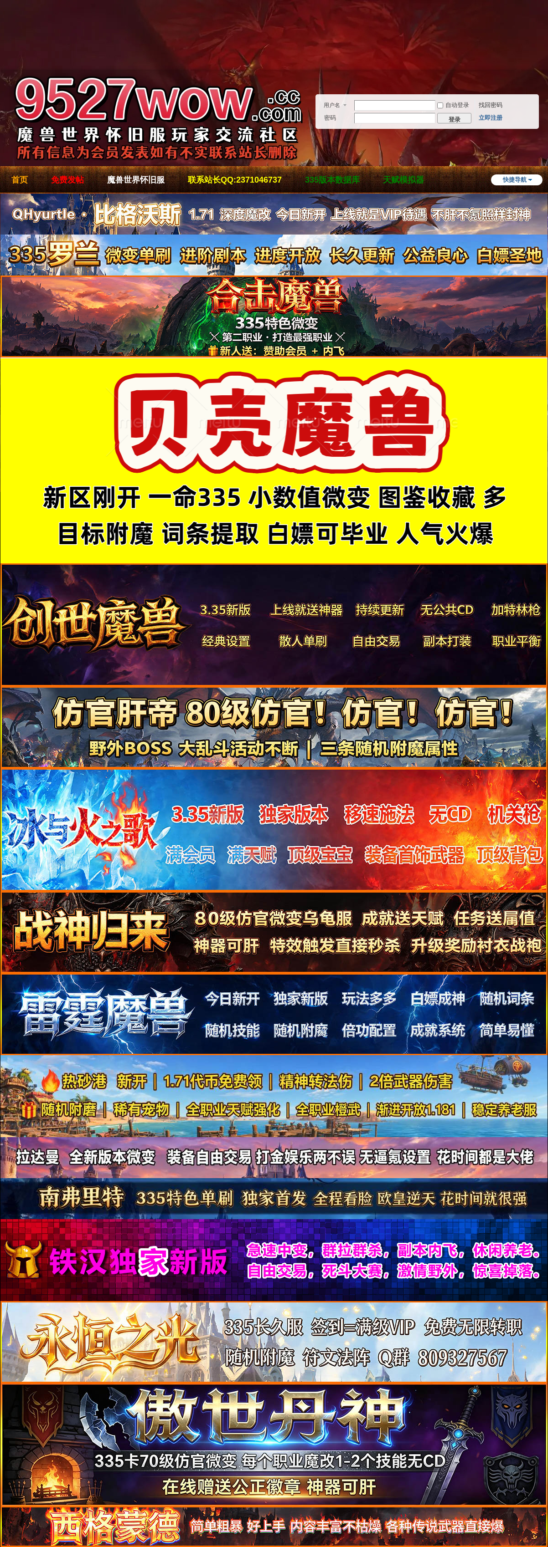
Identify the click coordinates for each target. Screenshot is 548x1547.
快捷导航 (515, 179)
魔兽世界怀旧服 (136, 179)
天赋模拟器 (403, 179)
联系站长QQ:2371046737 (235, 179)
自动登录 (453, 105)
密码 (330, 117)
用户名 (332, 105)
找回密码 (490, 105)
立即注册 (490, 117)
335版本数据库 (332, 179)
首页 (19, 179)
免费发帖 (67, 179)
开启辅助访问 (545, 47)
